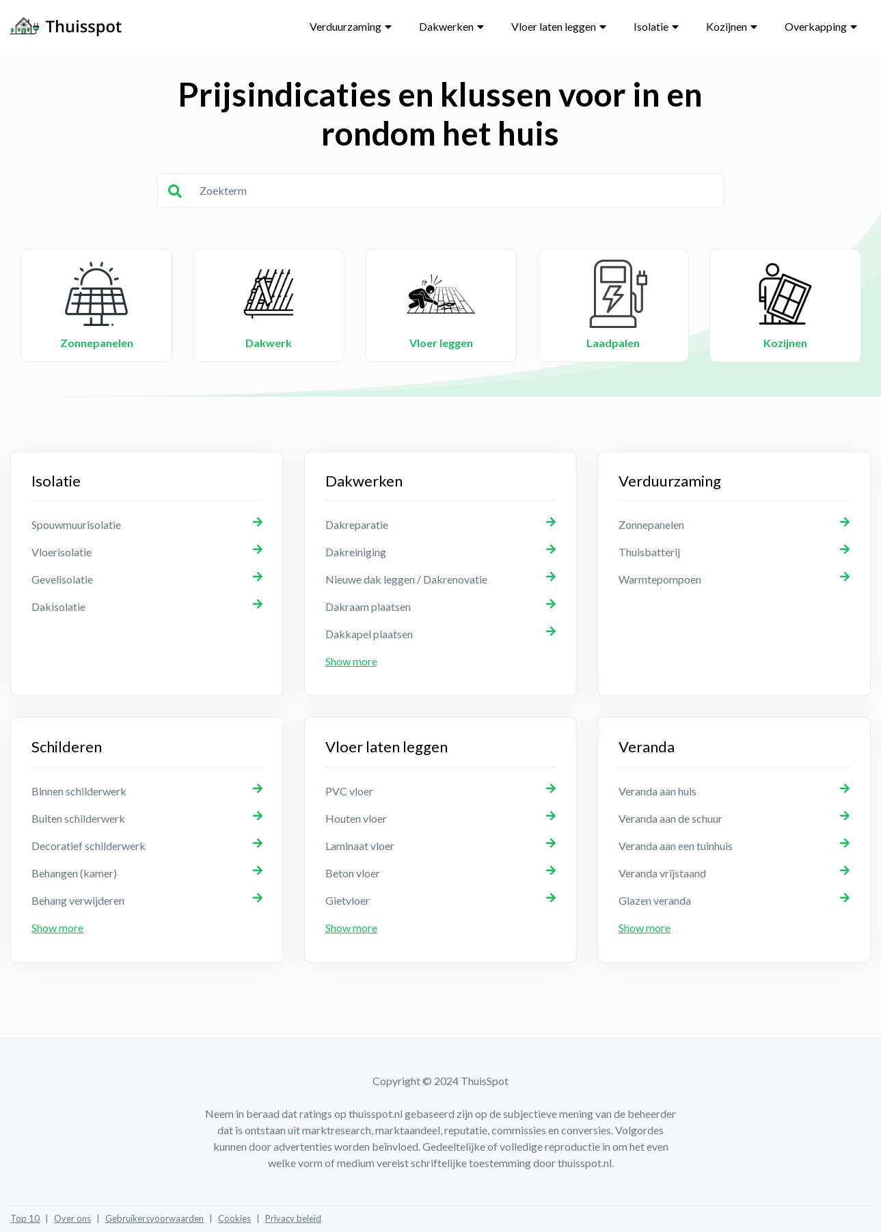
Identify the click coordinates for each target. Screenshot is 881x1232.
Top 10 (25, 1218)
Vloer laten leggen (553, 26)
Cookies (234, 1218)
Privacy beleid (293, 1218)
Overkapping (816, 26)
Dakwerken (446, 26)
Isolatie (651, 26)
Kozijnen (726, 26)
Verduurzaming (345, 26)
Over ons (72, 1218)
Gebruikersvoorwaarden (154, 1218)
